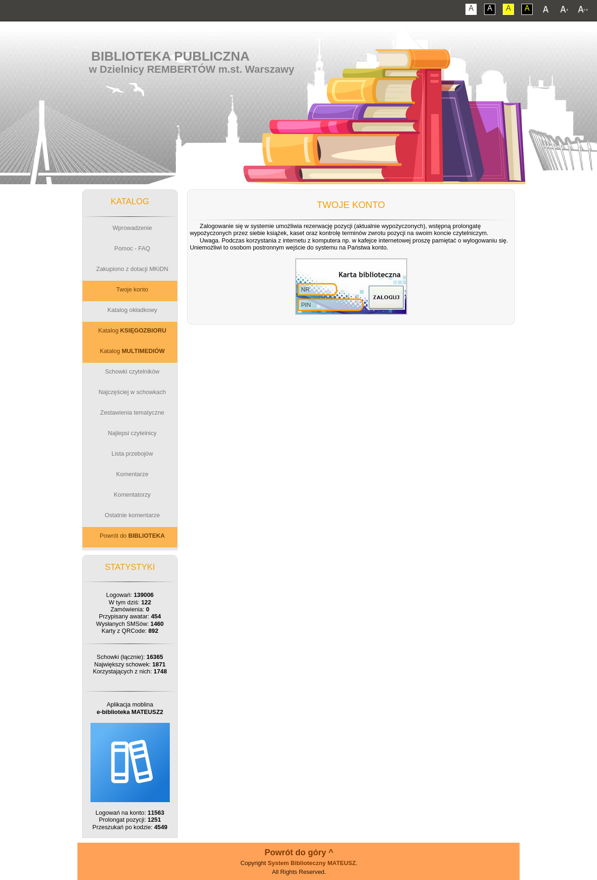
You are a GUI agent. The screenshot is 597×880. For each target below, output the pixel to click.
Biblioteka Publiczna (170, 56)
